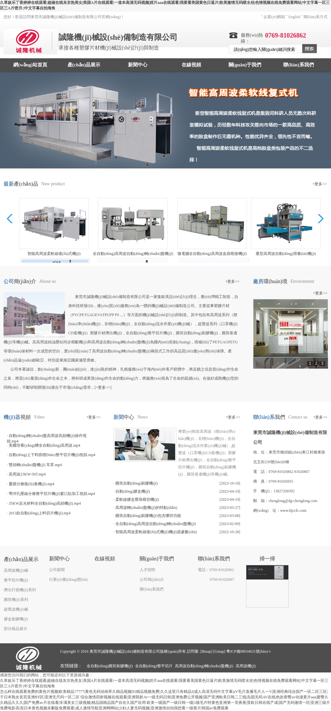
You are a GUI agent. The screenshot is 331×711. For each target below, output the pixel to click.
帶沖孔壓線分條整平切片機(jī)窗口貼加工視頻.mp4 (52, 493)
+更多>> (320, 184)
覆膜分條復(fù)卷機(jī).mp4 (31, 484)
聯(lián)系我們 (298, 64)
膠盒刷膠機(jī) (16, 619)
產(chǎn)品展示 (84, 64)
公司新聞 (57, 570)
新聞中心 (137, 64)
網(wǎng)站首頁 (30, 64)
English (294, 17)
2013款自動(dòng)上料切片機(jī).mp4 (39, 513)
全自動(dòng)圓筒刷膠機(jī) (110, 666)
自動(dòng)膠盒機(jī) (132, 491)
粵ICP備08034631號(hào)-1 (248, 651)
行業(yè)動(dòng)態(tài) (68, 579)
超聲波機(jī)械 (16, 609)
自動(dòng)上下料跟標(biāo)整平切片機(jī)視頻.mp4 (52, 455)
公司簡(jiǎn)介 (152, 579)
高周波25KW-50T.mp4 (27, 474)
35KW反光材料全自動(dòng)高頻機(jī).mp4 (45, 503)
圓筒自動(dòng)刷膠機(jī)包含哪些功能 (148, 515)
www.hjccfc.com (293, 510)
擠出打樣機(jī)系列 (20, 590)
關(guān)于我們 (245, 64)
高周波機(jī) (246, 666)
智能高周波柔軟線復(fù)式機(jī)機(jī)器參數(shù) (156, 532)
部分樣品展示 (15, 628)
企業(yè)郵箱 (274, 17)
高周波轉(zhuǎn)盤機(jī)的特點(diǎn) (146, 507)
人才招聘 (147, 570)
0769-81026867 (222, 579)
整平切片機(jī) (16, 580)
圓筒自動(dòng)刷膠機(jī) (136, 483)
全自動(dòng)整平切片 (154, 666)
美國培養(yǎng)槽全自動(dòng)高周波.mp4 (44, 445)
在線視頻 (191, 64)
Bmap (206, 651)
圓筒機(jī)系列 (16, 599)
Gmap (219, 651)
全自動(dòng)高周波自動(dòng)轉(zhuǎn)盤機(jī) (155, 524)
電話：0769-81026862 (216, 570)
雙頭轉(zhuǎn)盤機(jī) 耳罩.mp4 (35, 465)
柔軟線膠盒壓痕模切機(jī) (137, 499)
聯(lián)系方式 (315, 17)
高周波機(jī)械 (16, 570)
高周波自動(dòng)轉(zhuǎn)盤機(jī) (204, 666)
